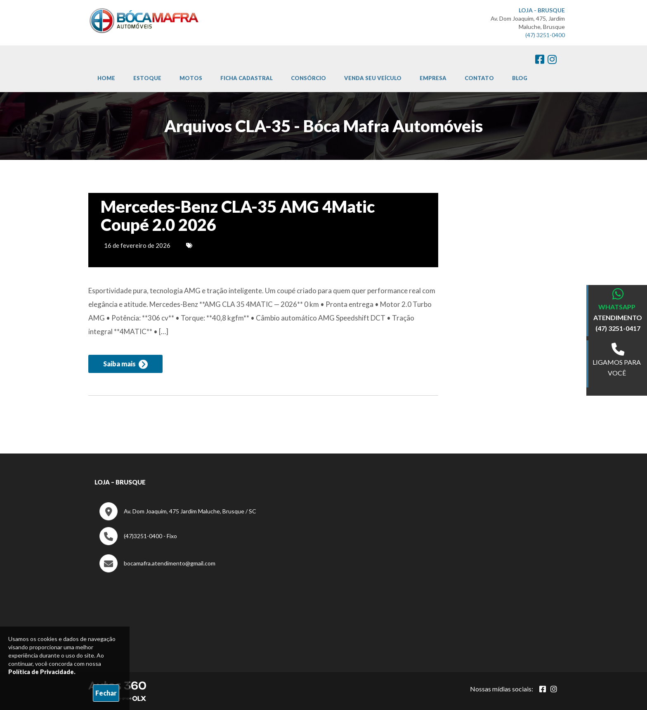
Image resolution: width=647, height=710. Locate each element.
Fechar (106, 693)
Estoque (147, 78)
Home (106, 78)
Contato (479, 78)
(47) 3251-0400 (545, 34)
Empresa (433, 78)
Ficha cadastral (246, 78)
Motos (190, 78)
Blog (519, 78)
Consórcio (308, 78)
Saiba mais (125, 364)
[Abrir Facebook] (542, 689)
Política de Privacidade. (42, 671)
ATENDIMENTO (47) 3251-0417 (617, 322)
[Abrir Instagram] (553, 689)
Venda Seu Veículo (372, 78)
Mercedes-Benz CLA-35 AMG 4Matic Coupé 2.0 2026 (238, 216)
